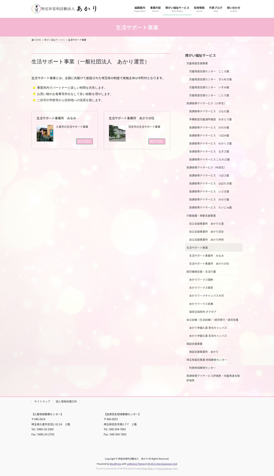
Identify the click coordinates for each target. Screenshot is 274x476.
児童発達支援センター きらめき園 (210, 79)
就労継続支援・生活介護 (201, 271)
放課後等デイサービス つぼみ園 (209, 135)
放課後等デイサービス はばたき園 (210, 183)
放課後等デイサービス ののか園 (209, 127)
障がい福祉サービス (200, 55)
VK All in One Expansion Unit (162, 463)
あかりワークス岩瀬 (201, 304)
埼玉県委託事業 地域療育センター (206, 360)
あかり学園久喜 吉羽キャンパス (208, 336)
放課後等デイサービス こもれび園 (209, 159)
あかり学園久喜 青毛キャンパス (208, 328)
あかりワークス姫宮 (201, 287)
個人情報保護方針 (66, 401)
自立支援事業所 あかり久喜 (206, 223)
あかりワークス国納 (201, 279)
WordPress (115, 463)
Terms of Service (165, 468)
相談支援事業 (194, 344)
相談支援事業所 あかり (203, 352)
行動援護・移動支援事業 (201, 215)
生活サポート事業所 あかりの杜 (209, 263)
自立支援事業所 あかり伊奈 (206, 239)
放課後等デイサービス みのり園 (209, 199)
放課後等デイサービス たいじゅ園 (210, 207)
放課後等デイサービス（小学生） (206, 103)
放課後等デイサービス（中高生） (206, 167)
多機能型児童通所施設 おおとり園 (210, 119)
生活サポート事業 (197, 247)
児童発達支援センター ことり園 (209, 95)
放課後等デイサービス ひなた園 (209, 111)
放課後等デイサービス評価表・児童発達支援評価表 (213, 378)
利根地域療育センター (202, 368)
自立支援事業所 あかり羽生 (206, 231)
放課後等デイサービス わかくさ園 (210, 143)
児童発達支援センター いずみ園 (209, 87)
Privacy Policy (147, 468)
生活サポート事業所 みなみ (206, 255)
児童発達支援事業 (197, 63)
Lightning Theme (136, 463)
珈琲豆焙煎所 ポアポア (202, 312)
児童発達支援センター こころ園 (209, 71)
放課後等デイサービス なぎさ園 (209, 151)
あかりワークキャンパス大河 (206, 295)
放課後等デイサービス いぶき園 (209, 191)
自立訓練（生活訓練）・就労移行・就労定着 (212, 320)
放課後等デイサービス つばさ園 (209, 175)
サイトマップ (42, 401)
